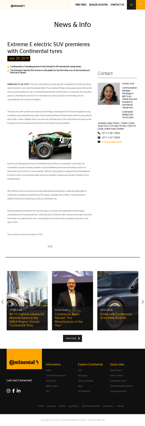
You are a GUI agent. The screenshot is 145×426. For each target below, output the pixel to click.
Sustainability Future (118, 381)
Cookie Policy (108, 406)
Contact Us (51, 406)
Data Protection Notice (91, 406)
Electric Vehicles (116, 376)
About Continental (85, 381)
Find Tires (80, 5)
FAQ (47, 391)
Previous (2, 300)
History (49, 370)
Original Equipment (118, 391)
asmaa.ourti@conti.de (112, 142)
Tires (80, 370)
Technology (83, 376)
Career (41, 406)
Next (142, 300)
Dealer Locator (98, 5)
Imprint (62, 406)
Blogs (80, 386)
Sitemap (120, 406)
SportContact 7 (116, 370)
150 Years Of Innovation (56, 376)
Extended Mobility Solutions (121, 386)
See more (71, 338)
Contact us (117, 5)
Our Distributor (84, 391)
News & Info (51, 381)
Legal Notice (73, 406)
